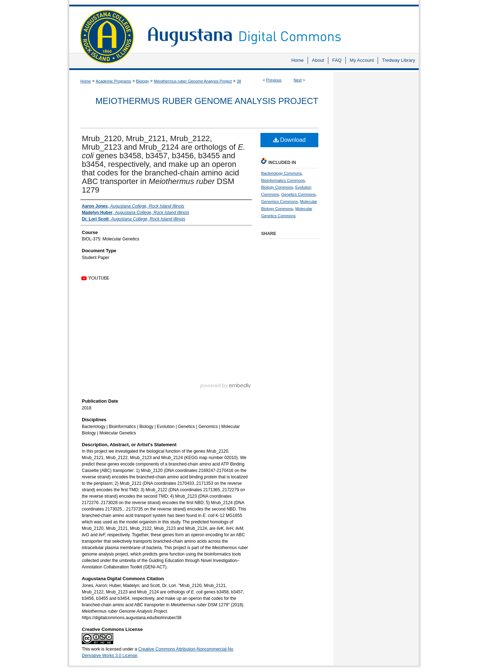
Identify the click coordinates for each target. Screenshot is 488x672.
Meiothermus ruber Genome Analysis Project (193, 81)
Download (289, 140)
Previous (274, 80)
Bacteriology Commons (281, 173)
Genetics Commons (298, 194)
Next (298, 80)
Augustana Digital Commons (279, 26)
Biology (142, 81)
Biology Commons (277, 187)
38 (239, 81)
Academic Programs (113, 81)
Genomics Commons (279, 201)
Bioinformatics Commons (283, 180)
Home (85, 81)
